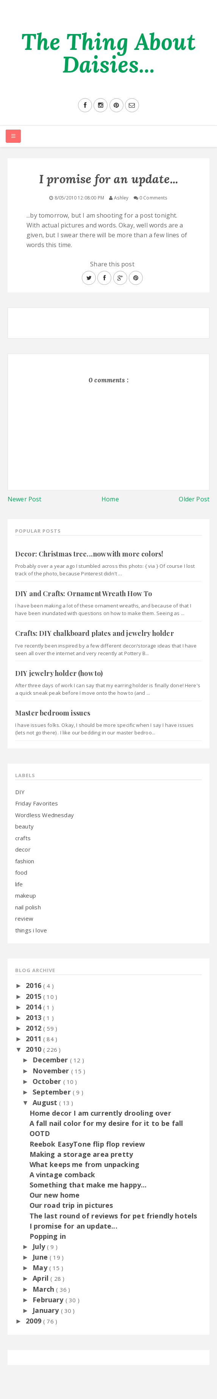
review (24, 918)
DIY (20, 792)
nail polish (28, 907)
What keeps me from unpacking (84, 1164)
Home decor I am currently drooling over (100, 1113)
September (53, 1091)
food (21, 872)
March (44, 1289)
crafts (23, 838)
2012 (34, 1028)
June (41, 1256)
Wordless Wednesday (44, 815)
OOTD (40, 1133)
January (47, 1310)
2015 (34, 996)
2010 (34, 1049)
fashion (24, 861)
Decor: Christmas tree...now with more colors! (89, 553)
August (46, 1102)
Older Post (194, 499)
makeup (25, 895)
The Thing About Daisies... (108, 53)
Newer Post (25, 499)
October (48, 1081)
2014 (34, 1006)
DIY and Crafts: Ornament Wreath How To (83, 593)
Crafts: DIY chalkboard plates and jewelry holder (94, 633)
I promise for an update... (73, 1226)
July (40, 1246)
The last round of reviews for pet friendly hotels (113, 1215)
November (52, 1070)
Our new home (55, 1195)
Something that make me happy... (88, 1184)
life (19, 884)
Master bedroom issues (52, 712)
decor (23, 849)
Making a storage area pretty (81, 1154)
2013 (34, 1017)
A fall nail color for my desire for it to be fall (106, 1123)
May (41, 1267)
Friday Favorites (36, 803)
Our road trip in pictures (71, 1205)
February (49, 1299)
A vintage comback (62, 1174)
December (51, 1059)
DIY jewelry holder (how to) (59, 673)
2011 (34, 1038)
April (41, 1278)
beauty (24, 826)
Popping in (48, 1236)
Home (110, 499)
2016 (34, 985)
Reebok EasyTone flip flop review (87, 1144)
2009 (34, 1320)
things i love (31, 930)
